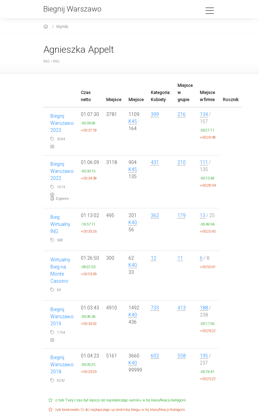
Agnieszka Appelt (78, 49)
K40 (132, 222)
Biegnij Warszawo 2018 (62, 364)
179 (182, 215)
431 (155, 162)
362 (155, 215)
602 (155, 355)
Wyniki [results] (62, 26)
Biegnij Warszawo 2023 (62, 123)
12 (153, 258)
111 (204, 162)
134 (204, 114)
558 (182, 355)
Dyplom (59, 198)
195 (204, 355)
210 (182, 162)
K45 (132, 121)
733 (155, 307)
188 (204, 307)
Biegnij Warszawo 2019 (62, 316)
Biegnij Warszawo (72, 8)
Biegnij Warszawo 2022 (62, 171)
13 (202, 215)
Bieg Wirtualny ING (60, 224)
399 (155, 114)
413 (182, 307)
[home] (46, 26)
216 (182, 114)
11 (180, 258)
